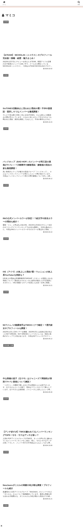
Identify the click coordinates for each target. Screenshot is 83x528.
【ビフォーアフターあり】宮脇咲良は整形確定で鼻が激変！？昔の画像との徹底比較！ (62, 338)
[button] (76, 291)
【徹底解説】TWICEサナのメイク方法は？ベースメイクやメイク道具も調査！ (62, 397)
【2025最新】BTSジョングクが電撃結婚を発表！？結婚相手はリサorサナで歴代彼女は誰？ (21, 368)
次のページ (41, 264)
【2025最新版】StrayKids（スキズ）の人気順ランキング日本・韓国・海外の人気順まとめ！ (62, 427)
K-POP (6, 321)
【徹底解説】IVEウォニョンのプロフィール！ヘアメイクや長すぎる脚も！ (21, 427)
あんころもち (41, 485)
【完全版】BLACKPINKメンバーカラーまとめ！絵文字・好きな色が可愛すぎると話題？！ (21, 397)
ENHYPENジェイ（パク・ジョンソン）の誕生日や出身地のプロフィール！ (21, 456)
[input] (41, 291)
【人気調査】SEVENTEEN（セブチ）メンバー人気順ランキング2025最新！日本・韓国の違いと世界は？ (21, 338)
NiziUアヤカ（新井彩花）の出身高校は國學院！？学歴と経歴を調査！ (61, 368)
